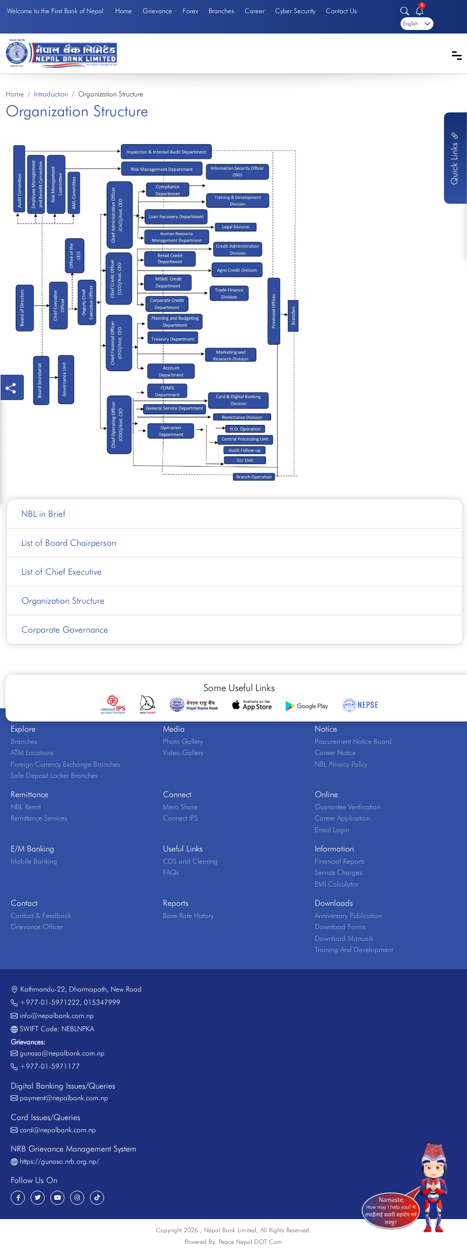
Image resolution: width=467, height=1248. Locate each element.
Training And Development (354, 949)
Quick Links (454, 158)
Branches (221, 11)
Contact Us (341, 11)
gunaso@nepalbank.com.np (62, 1053)
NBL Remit (26, 807)
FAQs (171, 872)
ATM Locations (32, 752)
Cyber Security (295, 11)
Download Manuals (344, 938)
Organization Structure (63, 600)
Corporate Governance (64, 629)
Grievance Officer (37, 927)
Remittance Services (39, 818)
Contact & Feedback (41, 915)
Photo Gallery (183, 741)
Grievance (157, 11)
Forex (190, 11)
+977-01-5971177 (50, 1066)
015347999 (102, 1002)
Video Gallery (183, 752)
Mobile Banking (34, 861)
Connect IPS (180, 818)
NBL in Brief (43, 513)
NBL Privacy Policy (341, 764)
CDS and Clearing (190, 861)
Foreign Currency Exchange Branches (65, 764)
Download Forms (340, 927)
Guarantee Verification (347, 807)
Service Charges (338, 872)
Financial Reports (339, 861)
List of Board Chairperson (68, 542)
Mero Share (180, 807)
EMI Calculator (336, 884)
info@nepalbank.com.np (57, 1015)
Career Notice (335, 752)
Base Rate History (188, 915)
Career (254, 11)
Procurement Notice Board (353, 741)
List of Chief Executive (61, 571)
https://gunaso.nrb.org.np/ (59, 1161)
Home (123, 11)
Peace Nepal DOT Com (250, 1241)
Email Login (332, 830)
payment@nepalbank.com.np (64, 1098)
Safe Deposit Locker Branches (54, 775)
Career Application (342, 818)
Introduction (51, 94)
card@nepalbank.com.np (58, 1130)
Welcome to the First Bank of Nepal (55, 10)
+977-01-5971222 (50, 1002)
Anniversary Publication (348, 915)
